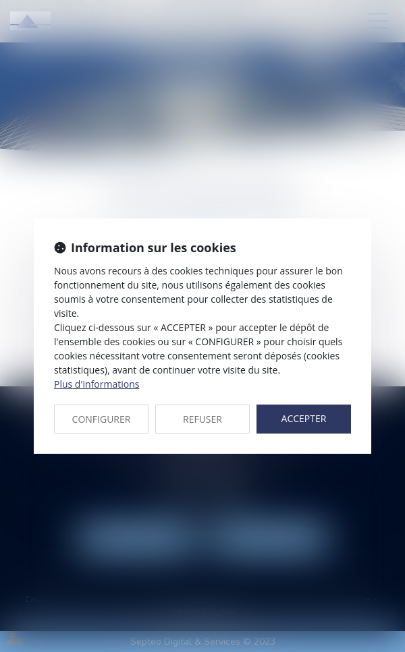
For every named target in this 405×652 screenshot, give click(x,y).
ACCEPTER (304, 418)
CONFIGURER (101, 419)
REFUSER (202, 419)
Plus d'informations (96, 384)
